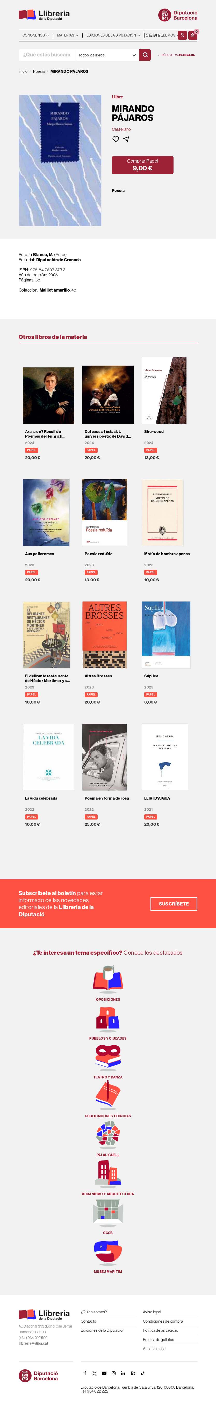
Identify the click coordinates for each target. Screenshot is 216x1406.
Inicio (23, 71)
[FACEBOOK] (85, 1373)
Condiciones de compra (163, 1321)
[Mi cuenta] (182, 35)
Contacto (88, 1321)
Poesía (118, 190)
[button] (192, 35)
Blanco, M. (43, 254)
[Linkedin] (123, 1373)
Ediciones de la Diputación (103, 1330)
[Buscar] (145, 55)
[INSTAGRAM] (114, 1373)
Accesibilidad (154, 1348)
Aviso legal (152, 1312)
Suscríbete (174, 904)
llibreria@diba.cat (33, 1343)
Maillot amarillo (55, 290)
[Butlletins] (133, 1373)
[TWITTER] (94, 1373)
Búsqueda (177, 55)
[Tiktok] (142, 1373)
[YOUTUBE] (104, 1373)
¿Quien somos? (94, 1312)
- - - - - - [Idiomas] (160, 35)
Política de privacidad (160, 1330)
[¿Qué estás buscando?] (47, 55)
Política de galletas (158, 1339)
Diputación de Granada (58, 259)
